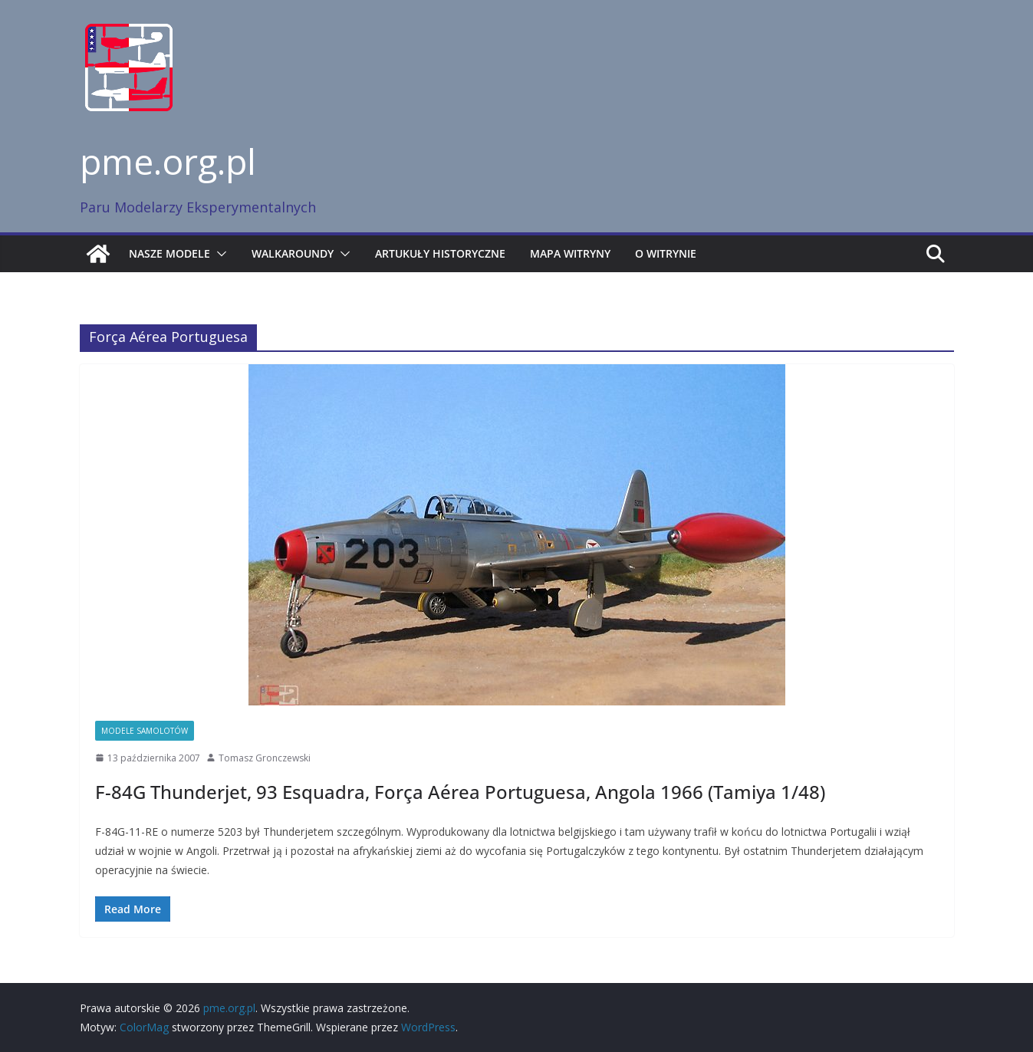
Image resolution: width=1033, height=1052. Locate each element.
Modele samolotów (144, 730)
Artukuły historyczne (440, 253)
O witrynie (665, 253)
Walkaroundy (293, 253)
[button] (218, 254)
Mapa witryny (570, 253)
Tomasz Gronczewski (265, 757)
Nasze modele (169, 253)
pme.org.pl (168, 161)
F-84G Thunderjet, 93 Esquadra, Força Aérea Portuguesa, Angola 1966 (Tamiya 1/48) (460, 791)
